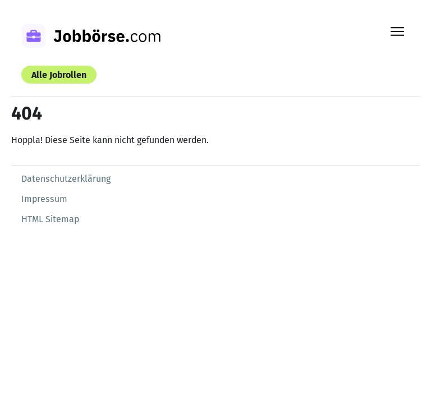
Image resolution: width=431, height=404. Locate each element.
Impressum (44, 199)
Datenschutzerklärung (66, 178)
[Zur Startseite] (105, 38)
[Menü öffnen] (397, 31)
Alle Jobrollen (58, 75)
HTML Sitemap (50, 219)
